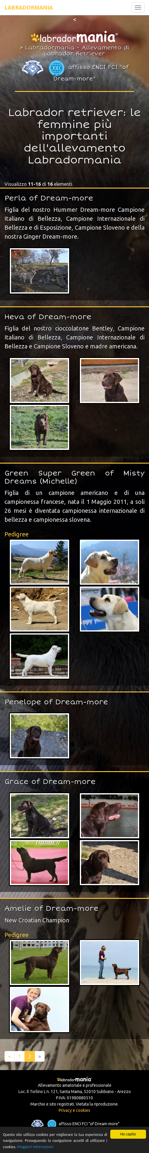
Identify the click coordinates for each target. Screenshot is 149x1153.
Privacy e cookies (74, 1110)
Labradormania (28, 7)
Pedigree (16, 534)
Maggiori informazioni (35, 1146)
